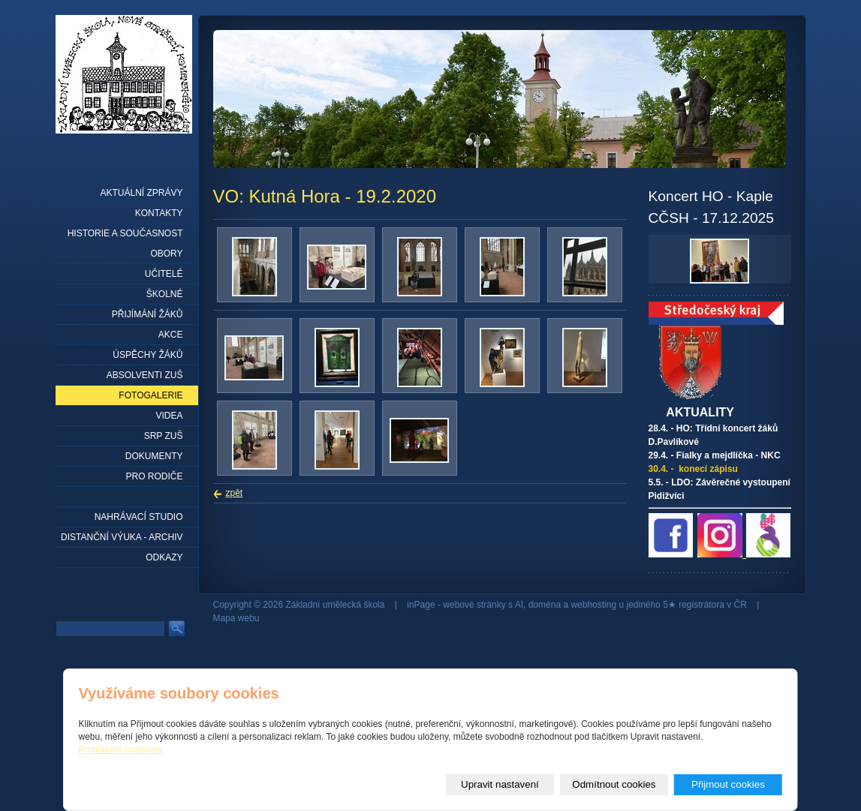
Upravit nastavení (500, 784)
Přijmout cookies (728, 784)
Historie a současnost (125, 233)
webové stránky (474, 604)
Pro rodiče (153, 476)
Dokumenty (154, 456)
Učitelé (164, 274)
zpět (234, 493)
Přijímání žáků (147, 314)
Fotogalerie (150, 395)
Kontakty (159, 213)
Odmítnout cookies (613, 784)
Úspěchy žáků (147, 355)
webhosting (593, 604)
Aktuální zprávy (141, 193)
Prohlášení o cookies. (122, 749)
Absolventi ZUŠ (145, 375)
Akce (170, 334)
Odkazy (164, 557)
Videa (168, 415)
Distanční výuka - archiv (121, 537)
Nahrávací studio (139, 517)
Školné (164, 294)
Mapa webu (236, 618)
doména (544, 604)
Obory (166, 253)
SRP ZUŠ (163, 436)
